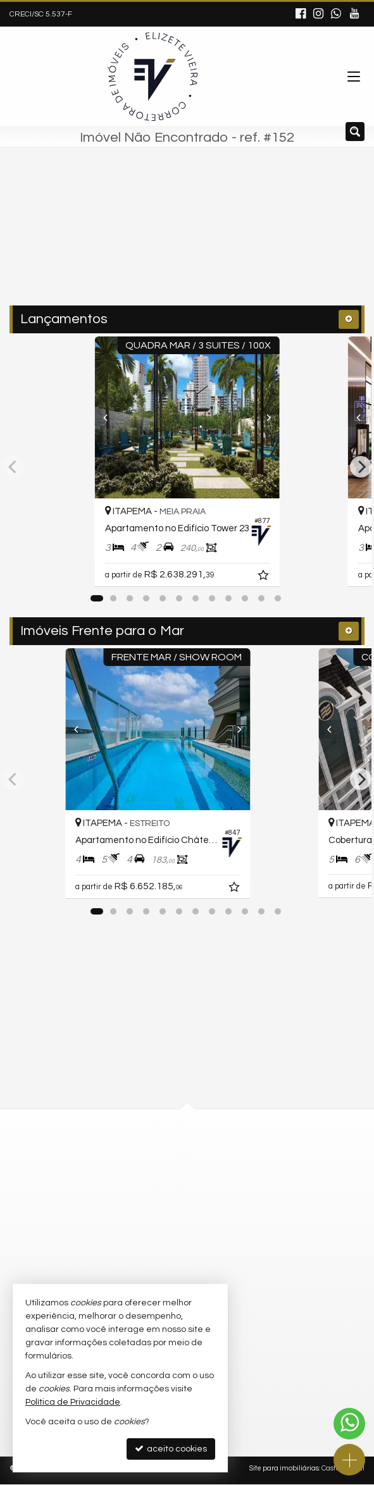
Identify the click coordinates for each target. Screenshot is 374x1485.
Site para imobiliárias (284, 1468)
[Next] (290, 417)
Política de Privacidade (72, 1402)
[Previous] (83, 417)
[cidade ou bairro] (160, 238)
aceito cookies (171, 1448)
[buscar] (268, 238)
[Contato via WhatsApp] (349, 1423)
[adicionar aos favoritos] (293, 577)
